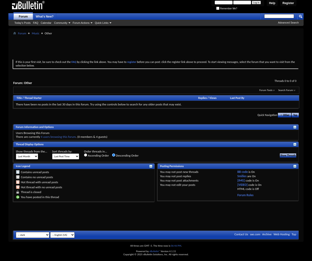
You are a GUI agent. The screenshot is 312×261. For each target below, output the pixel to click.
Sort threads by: (62, 151)
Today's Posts (22, 22)
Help (272, 3)
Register (288, 3)
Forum (23, 16)
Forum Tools (265, 90)
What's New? (45, 16)
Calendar (46, 22)
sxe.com (255, 234)
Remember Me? (226, 8)
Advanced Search (288, 22)
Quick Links (101, 22)
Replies (202, 98)
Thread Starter (33, 98)
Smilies (241, 176)
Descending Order (125, 155)
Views (212, 98)
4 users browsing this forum (58, 137)
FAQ (35, 22)
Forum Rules (245, 195)
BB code (242, 172)
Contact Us (241, 234)
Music (35, 33)
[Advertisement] (156, 47)
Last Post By (237, 98)
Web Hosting (282, 234)
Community (60, 22)
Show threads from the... (31, 151)
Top (295, 115)
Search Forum (285, 90)
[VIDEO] (242, 185)
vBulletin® (154, 251)
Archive (266, 234)
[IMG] (241, 180)
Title (19, 98)
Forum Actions (81, 22)
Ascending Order (96, 155)
